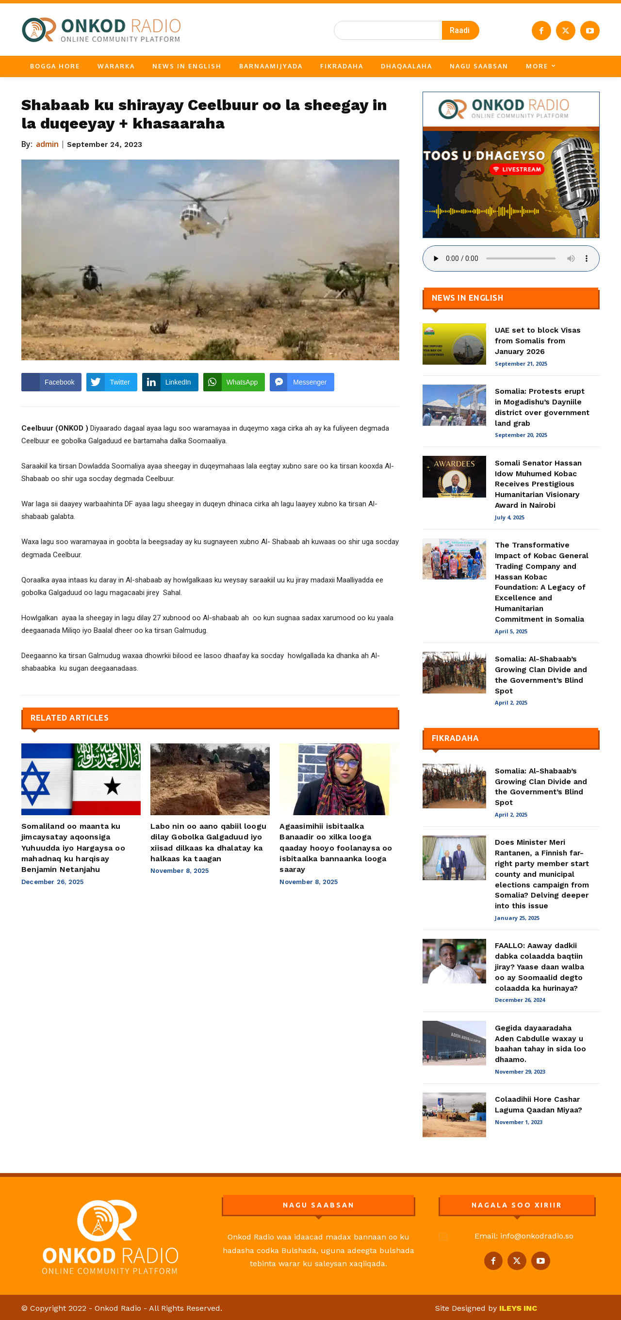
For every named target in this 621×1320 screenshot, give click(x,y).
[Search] (460, 30)
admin (47, 144)
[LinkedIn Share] (170, 382)
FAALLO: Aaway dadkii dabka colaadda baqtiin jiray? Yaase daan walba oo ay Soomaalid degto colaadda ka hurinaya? (539, 966)
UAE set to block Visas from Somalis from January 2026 (538, 340)
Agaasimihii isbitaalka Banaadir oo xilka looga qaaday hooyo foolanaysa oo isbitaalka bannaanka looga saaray (335, 847)
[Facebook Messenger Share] (302, 382)
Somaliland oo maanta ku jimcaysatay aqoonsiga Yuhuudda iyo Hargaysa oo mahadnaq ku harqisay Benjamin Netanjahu (73, 847)
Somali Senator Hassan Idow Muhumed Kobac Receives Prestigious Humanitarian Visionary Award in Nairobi (538, 484)
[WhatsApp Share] (234, 382)
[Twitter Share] (111, 382)
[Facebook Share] (51, 382)
